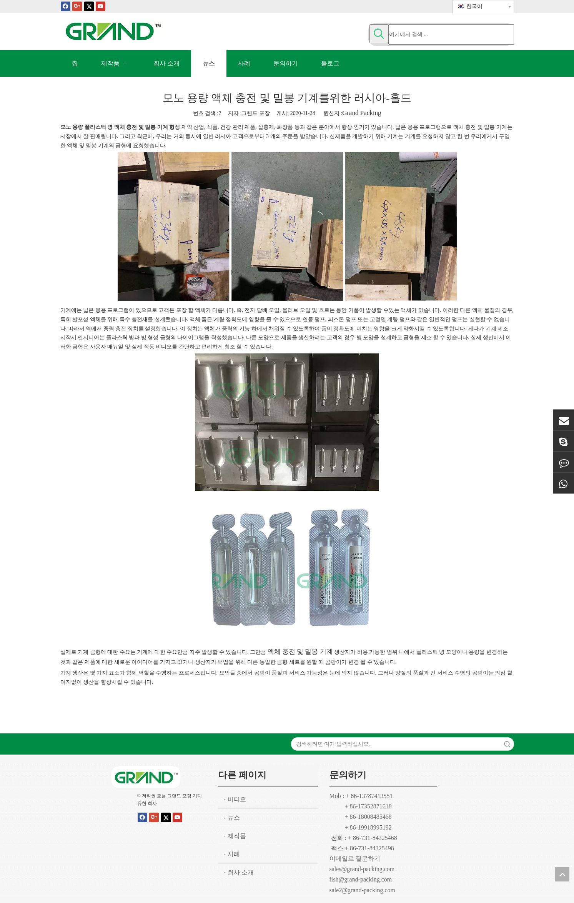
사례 (234, 854)
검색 (507, 744)
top (562, 874)
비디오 (237, 799)
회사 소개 (241, 872)
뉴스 (234, 817)
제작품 (237, 836)
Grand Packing (361, 113)
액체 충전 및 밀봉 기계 (300, 651)
